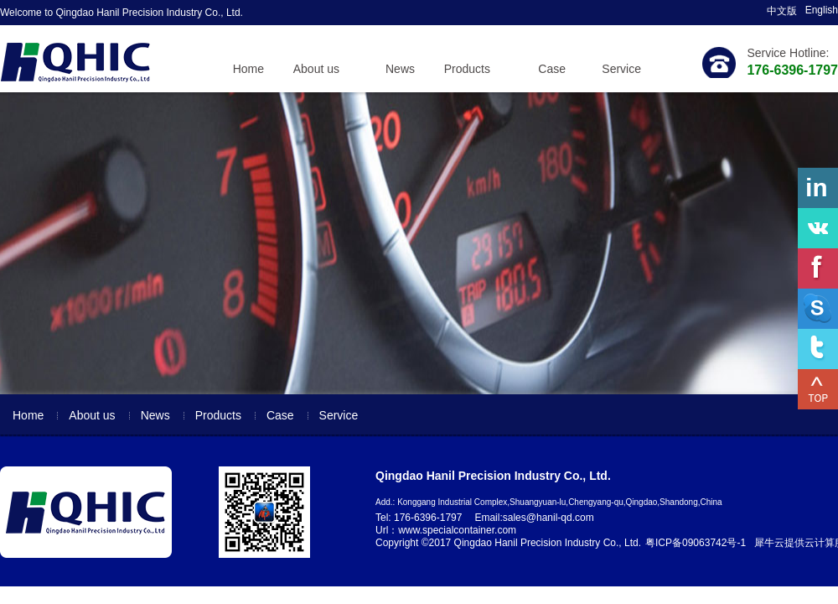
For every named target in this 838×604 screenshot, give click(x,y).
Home (248, 69)
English (821, 10)
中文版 (782, 11)
